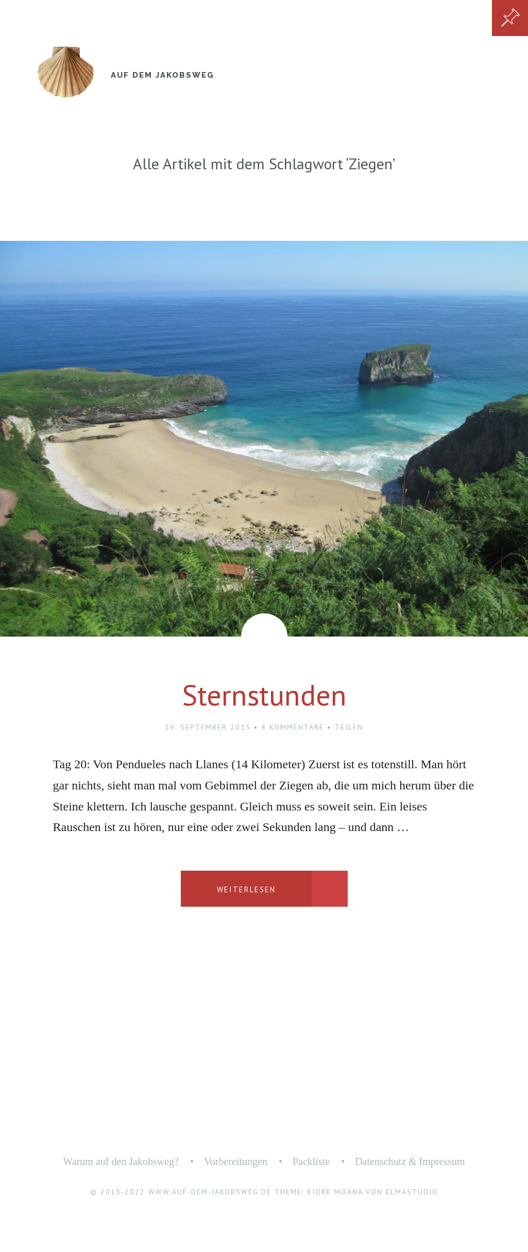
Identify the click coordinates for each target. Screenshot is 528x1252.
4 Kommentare (292, 727)
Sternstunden (264, 694)
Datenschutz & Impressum (410, 1161)
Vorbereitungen (235, 1161)
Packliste (311, 1161)
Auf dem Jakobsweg (162, 75)
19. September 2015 (208, 727)
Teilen (349, 727)
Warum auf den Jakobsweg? (121, 1161)
